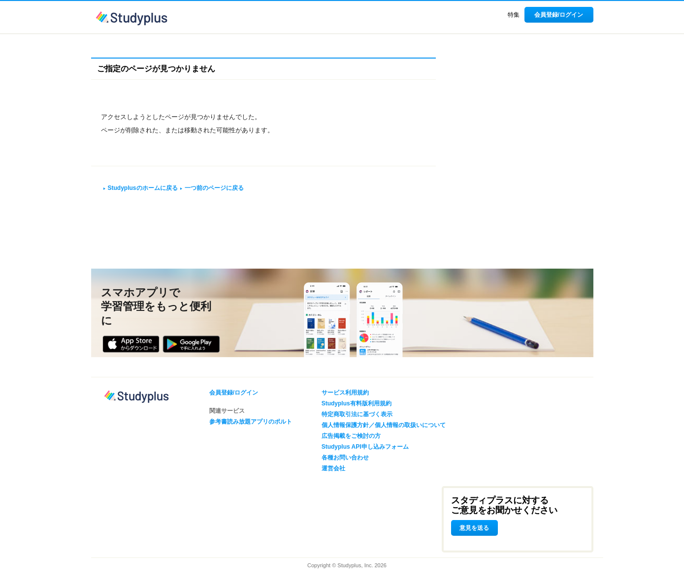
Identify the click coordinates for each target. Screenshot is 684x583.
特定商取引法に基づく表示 (357, 414)
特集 (514, 14)
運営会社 (333, 468)
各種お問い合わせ (345, 457)
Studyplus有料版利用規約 (356, 403)
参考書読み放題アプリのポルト (250, 421)
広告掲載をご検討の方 (351, 435)
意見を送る (474, 527)
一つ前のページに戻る (214, 187)
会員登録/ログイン (558, 14)
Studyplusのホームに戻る (143, 187)
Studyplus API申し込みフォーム (365, 446)
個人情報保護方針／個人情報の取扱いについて (384, 425)
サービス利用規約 (345, 392)
